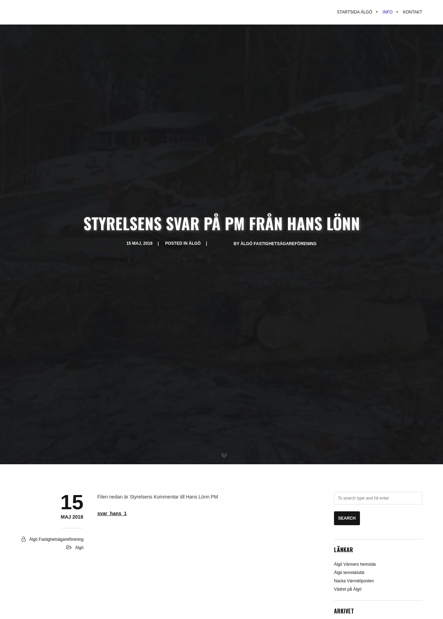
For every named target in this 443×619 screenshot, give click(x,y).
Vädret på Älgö (347, 589)
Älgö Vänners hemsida (355, 564)
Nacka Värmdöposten (354, 580)
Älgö (195, 243)
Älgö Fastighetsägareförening (279, 243)
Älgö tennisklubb (349, 572)
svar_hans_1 (112, 513)
